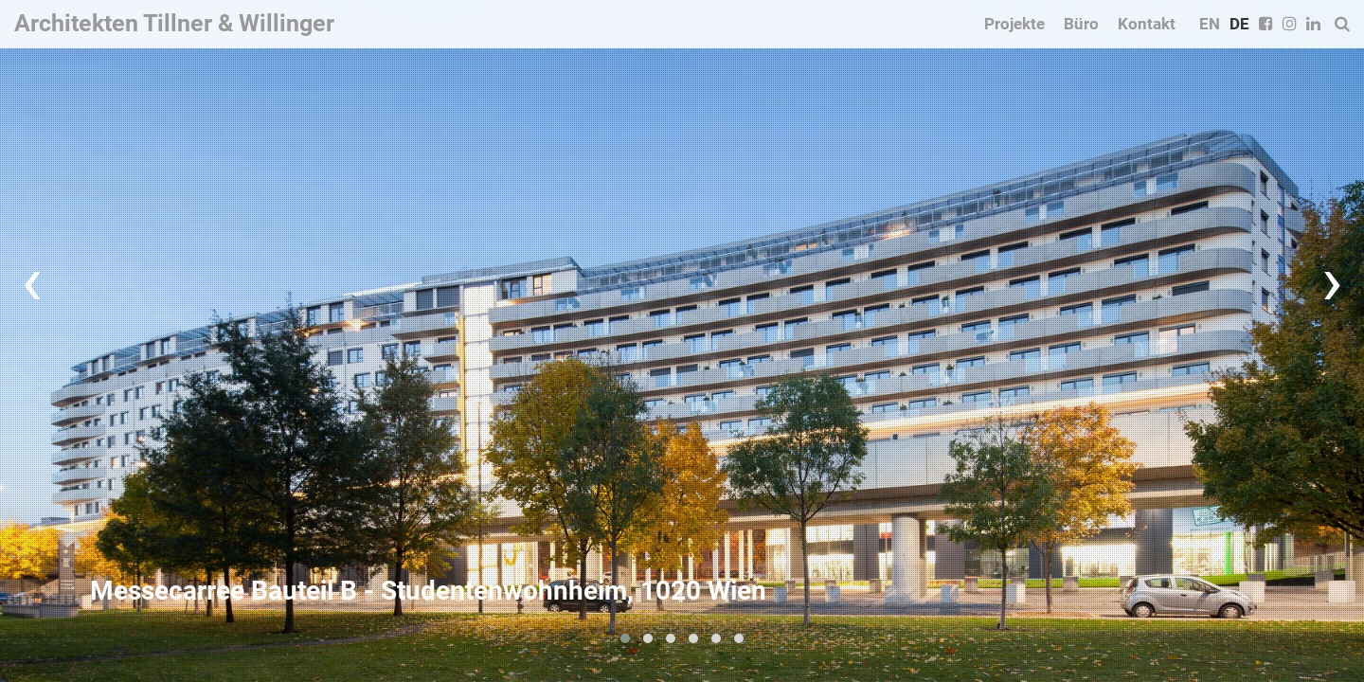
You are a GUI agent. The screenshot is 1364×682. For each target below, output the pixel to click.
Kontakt (1147, 23)
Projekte (1014, 23)
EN (1209, 23)
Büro (1081, 23)
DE (1239, 23)
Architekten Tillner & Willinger (174, 23)
